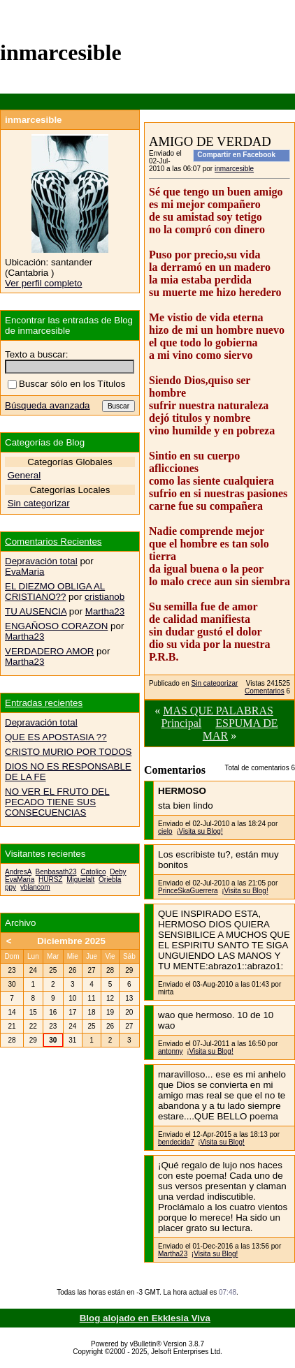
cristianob (104, 596)
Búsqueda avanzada (47, 405)
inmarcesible (234, 168)
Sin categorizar (215, 683)
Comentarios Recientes (53, 541)
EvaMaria (24, 571)
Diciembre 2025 (71, 941)
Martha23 (172, 1254)
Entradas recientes (43, 703)
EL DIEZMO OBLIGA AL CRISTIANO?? (55, 591)
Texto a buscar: (36, 354)
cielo (165, 831)
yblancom (35, 887)
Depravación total (41, 561)
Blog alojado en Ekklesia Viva (145, 1318)
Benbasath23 (56, 872)
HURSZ (50, 879)
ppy (10, 887)
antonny (170, 1051)
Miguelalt (80, 879)
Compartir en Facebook (236, 155)
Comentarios (265, 691)
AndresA (18, 872)
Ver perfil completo (43, 283)
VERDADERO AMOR (49, 651)
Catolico (93, 872)
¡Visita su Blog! (199, 831)
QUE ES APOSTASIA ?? (56, 737)
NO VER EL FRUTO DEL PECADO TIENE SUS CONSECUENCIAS (57, 802)
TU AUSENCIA (35, 611)
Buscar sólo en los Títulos (66, 383)
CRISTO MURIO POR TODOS (68, 751)
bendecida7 (176, 1142)
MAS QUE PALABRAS (218, 710)
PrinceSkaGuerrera (188, 891)
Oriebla (110, 879)
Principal (181, 723)
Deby (118, 872)
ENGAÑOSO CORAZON (56, 626)
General (24, 475)
